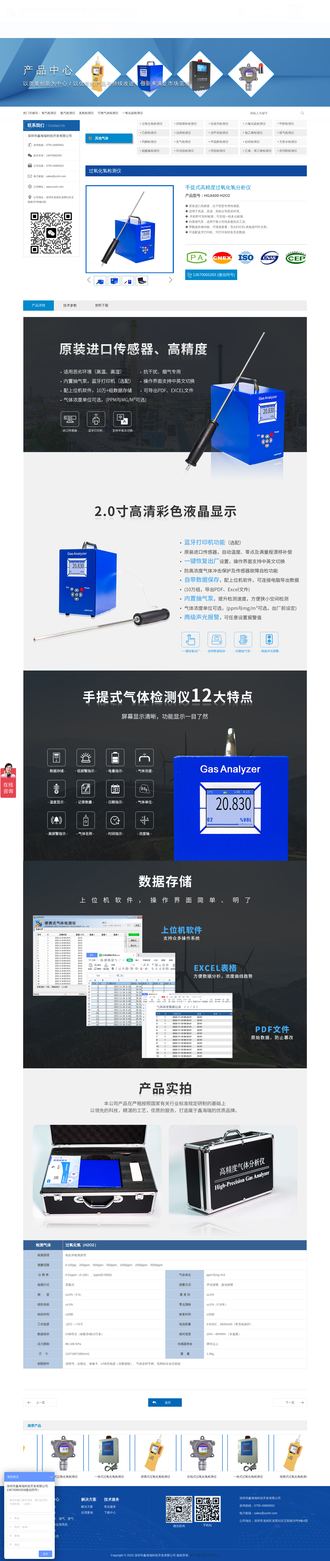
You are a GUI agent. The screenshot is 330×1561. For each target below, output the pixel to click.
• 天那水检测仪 (287, 141)
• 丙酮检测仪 (148, 141)
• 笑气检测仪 (182, 141)
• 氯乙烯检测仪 (253, 132)
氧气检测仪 (49, 113)
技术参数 (70, 305)
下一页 (290, 1402)
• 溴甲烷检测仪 (218, 132)
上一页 (40, 1402)
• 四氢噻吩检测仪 (185, 123)
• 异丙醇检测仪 (287, 150)
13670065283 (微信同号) (211, 275)
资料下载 (101, 305)
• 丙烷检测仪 (217, 150)
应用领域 (130, 31)
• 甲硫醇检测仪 (218, 141)
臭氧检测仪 (86, 113)
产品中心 (99, 31)
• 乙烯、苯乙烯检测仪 (257, 150)
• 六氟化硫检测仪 (254, 123)
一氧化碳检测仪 (132, 113)
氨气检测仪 (67, 113)
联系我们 (222, 31)
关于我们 (68, 31)
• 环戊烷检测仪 (184, 150)
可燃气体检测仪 (108, 113)
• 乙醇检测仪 (148, 132)
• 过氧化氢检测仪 (151, 123)
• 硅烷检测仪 (251, 141)
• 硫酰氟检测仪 (150, 150)
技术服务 (191, 31)
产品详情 (38, 305)
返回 (168, 1402)
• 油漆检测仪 (182, 132)
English (252, 31)
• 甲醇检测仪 (285, 123)
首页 (38, 31)
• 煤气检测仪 (285, 132)
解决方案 (160, 31)
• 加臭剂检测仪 (218, 123)
